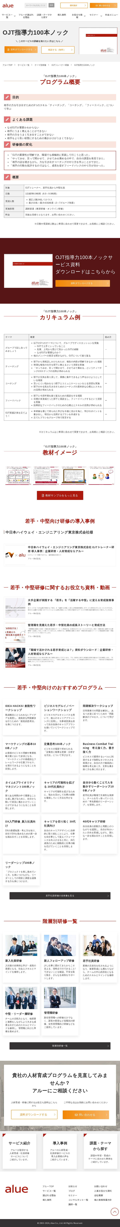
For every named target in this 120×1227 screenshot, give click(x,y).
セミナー (94, 14)
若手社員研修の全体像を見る (60, 896)
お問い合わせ (100, 1186)
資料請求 (73, 5)
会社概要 (98, 1195)
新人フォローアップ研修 (60, 957)
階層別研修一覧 (60, 1046)
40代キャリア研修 (98, 834)
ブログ (71, 1190)
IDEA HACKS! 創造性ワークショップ (21, 717)
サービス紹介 (19, 1151)
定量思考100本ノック (60, 755)
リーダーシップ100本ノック (21, 870)
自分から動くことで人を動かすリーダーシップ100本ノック (98, 794)
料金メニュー (111, 14)
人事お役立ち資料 (103, 1190)
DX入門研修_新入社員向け (21, 834)
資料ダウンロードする (22, 49)
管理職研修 (60, 1010)
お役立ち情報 (77, 16)
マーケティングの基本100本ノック (21, 755)
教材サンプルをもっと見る (61, 495)
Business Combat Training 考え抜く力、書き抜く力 (98, 755)
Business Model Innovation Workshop (60, 717)
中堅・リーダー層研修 (21, 1010)
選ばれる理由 (49, 1195)
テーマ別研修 (40, 65)
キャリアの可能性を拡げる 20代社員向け (60, 794)
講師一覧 (72, 1204)
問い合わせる (104, 5)
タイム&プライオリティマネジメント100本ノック (21, 794)
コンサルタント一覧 (78, 1199)
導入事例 (62, 14)
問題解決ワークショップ (98, 717)
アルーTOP (7, 65)
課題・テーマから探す (44, 16)
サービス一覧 (7, 16)
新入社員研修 (21, 957)
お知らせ (72, 1186)
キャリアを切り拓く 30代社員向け (60, 834)
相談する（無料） (57, 50)
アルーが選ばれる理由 (26, 16)
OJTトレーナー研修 (60, 65)
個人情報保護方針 (103, 1199)
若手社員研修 (98, 957)
